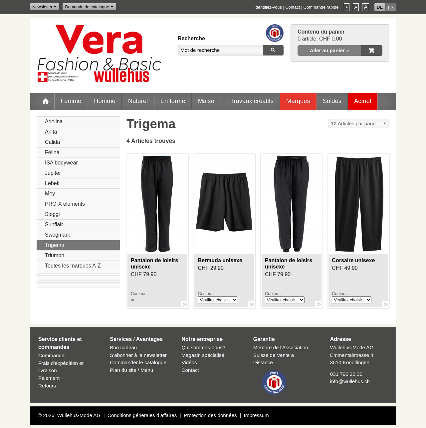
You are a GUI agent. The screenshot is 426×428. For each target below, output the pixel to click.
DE (380, 7)
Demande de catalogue (87, 6)
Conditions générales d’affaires (142, 415)
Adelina (54, 121)
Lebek (52, 183)
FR (391, 7)
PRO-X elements (65, 204)
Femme (71, 100)
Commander (52, 355)
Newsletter (42, 6)
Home (45, 101)
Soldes (332, 100)
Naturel (138, 100)
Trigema (54, 245)
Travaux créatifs (252, 100)
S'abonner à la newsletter (138, 355)
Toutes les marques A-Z (73, 265)
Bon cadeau (123, 347)
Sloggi (52, 214)
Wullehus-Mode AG (79, 415)
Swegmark (57, 235)
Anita (51, 132)
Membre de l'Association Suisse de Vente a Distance (280, 355)
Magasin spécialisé (203, 355)
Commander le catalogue (138, 362)
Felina (52, 152)
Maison (208, 100)
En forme (172, 100)
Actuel (362, 100)
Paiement (49, 378)
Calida (52, 142)
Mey (50, 193)
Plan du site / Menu (131, 370)
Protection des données (210, 415)
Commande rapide (321, 7)
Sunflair (54, 224)
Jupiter (53, 173)
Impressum (256, 415)
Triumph (54, 255)
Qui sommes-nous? (204, 347)
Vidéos (189, 362)
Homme (104, 100)
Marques (298, 100)
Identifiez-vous (268, 7)
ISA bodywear (61, 162)
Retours (47, 385)
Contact (292, 7)
